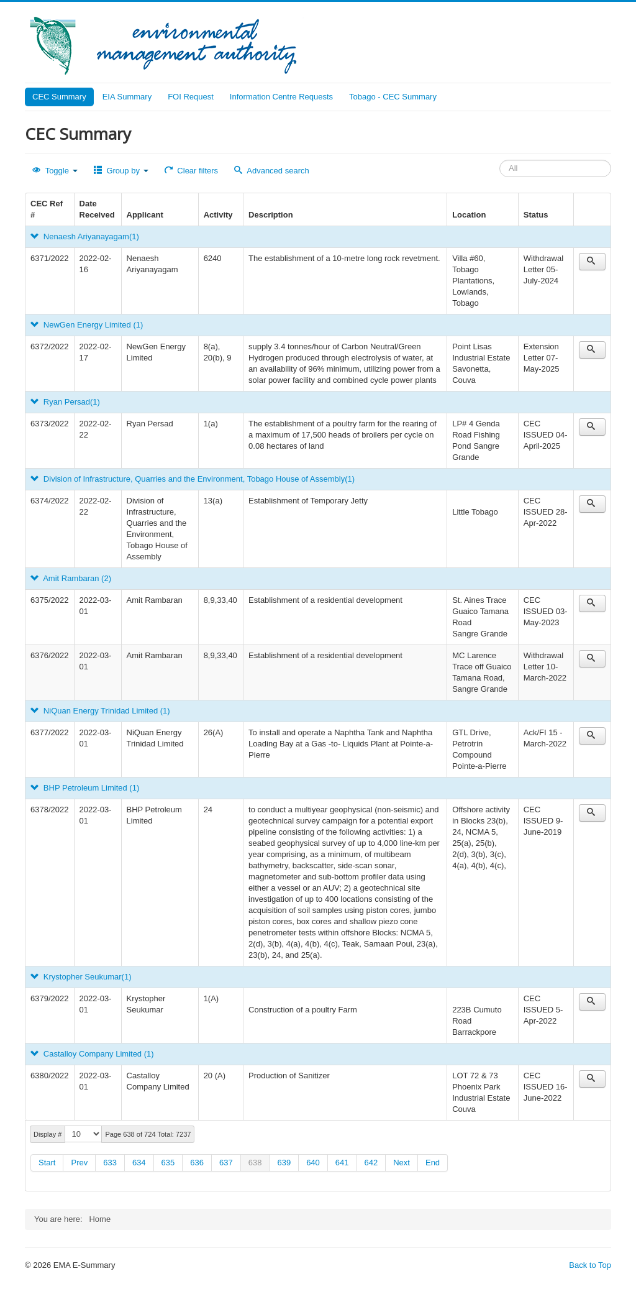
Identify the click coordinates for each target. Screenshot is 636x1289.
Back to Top (590, 1265)
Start (47, 1162)
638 (255, 1162)
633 (110, 1162)
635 (168, 1162)
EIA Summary (127, 96)
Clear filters (192, 170)
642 (371, 1162)
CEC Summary (59, 96)
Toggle (55, 170)
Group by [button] (121, 170)
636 (197, 1162)
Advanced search (271, 170)
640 (313, 1162)
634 (139, 1162)
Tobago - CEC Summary (393, 96)
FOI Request (191, 96)
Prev (79, 1162)
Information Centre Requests (281, 96)
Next (401, 1162)
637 (226, 1162)
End (432, 1162)
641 (342, 1162)
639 (284, 1162)
